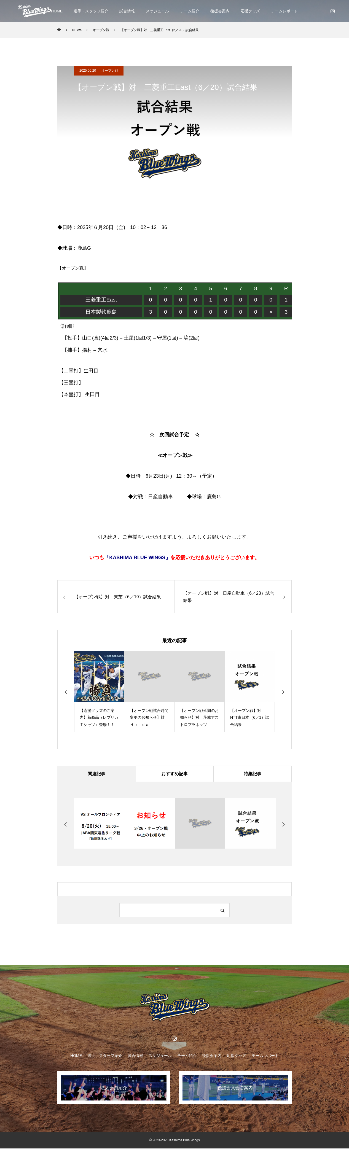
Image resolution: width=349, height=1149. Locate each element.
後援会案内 (220, 11)
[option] (99, 691)
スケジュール (157, 11)
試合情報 (127, 11)
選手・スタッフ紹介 (91, 11)
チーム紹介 (189, 11)
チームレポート (284, 11)
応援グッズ (250, 11)
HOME (57, 11)
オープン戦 (109, 70)
